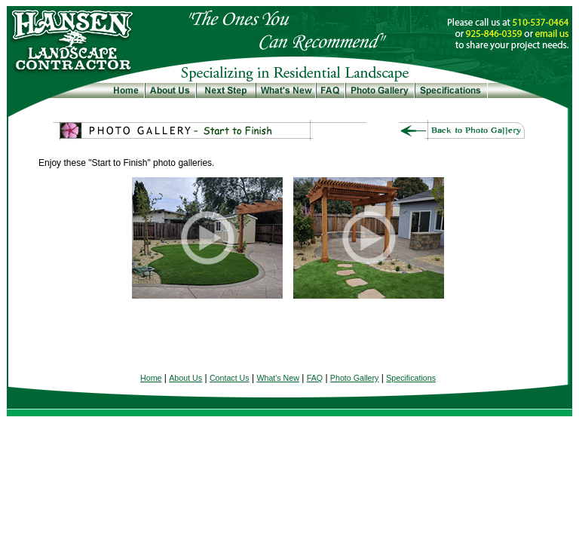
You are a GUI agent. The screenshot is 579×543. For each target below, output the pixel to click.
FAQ (315, 377)
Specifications (411, 377)
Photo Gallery (354, 377)
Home (150, 377)
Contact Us (230, 377)
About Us (185, 377)
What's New (277, 377)
